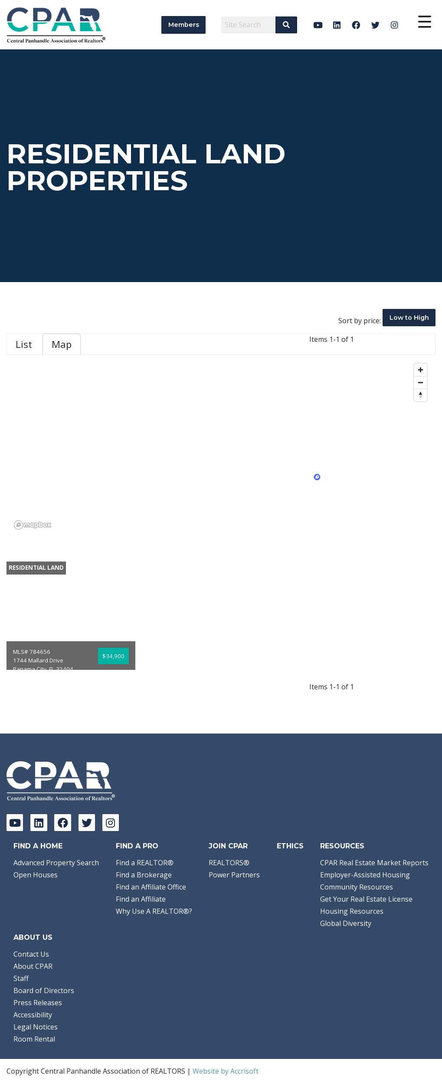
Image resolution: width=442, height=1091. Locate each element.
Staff (21, 978)
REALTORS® (229, 862)
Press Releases (37, 1002)
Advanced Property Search (56, 862)
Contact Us (31, 954)
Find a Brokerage (144, 875)
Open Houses (35, 875)
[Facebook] (356, 25)
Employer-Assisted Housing (365, 875)
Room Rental (34, 1039)
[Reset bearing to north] (420, 395)
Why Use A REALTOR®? (154, 911)
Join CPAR (228, 846)
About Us (32, 937)
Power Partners (234, 875)
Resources (342, 846)
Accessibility (32, 1015)
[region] (221, 446)
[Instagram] (394, 25)
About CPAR (32, 966)
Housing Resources (351, 911)
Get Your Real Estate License (366, 899)
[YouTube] (317, 25)
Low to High (409, 317)
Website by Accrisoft (226, 1071)
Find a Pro (137, 846)
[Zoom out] (420, 382)
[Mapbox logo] (32, 525)
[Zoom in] (420, 370)
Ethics (290, 846)
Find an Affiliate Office (151, 887)
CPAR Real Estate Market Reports (374, 862)
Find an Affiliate (141, 899)
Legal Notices (35, 1027)
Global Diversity (345, 923)
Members (183, 25)
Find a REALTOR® (145, 862)
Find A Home (37, 846)
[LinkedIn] (337, 25)
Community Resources (356, 887)
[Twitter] (375, 25)
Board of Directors (43, 990)
